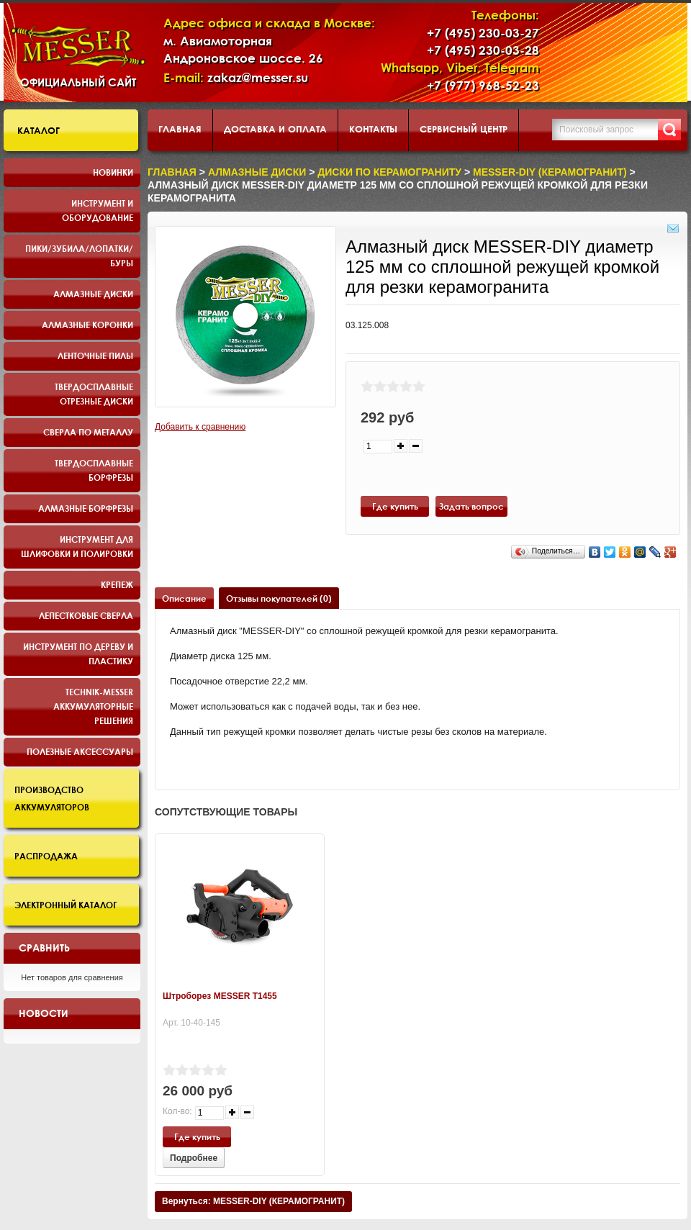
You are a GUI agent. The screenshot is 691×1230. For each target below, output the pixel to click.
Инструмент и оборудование (97, 210)
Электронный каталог (65, 904)
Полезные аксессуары (80, 751)
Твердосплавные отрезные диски (94, 394)
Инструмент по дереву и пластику (78, 653)
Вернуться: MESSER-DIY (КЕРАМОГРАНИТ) (253, 1201)
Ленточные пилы (95, 355)
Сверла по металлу (88, 432)
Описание (184, 598)
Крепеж (117, 584)
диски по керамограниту (389, 172)
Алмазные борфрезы (85, 508)
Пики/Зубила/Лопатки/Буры (79, 255)
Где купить (395, 506)
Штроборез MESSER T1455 (220, 996)
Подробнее (193, 1158)
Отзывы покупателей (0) (279, 598)
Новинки (113, 172)
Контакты (373, 129)
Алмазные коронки (87, 324)
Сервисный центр (463, 129)
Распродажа (46, 856)
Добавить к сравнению (200, 427)
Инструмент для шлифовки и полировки (77, 546)
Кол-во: (177, 1111)
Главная (180, 129)
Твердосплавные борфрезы (94, 470)
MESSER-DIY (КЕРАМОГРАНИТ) (550, 172)
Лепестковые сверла (86, 615)
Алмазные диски (93, 293)
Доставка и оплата (275, 129)
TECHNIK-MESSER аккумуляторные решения (93, 706)
